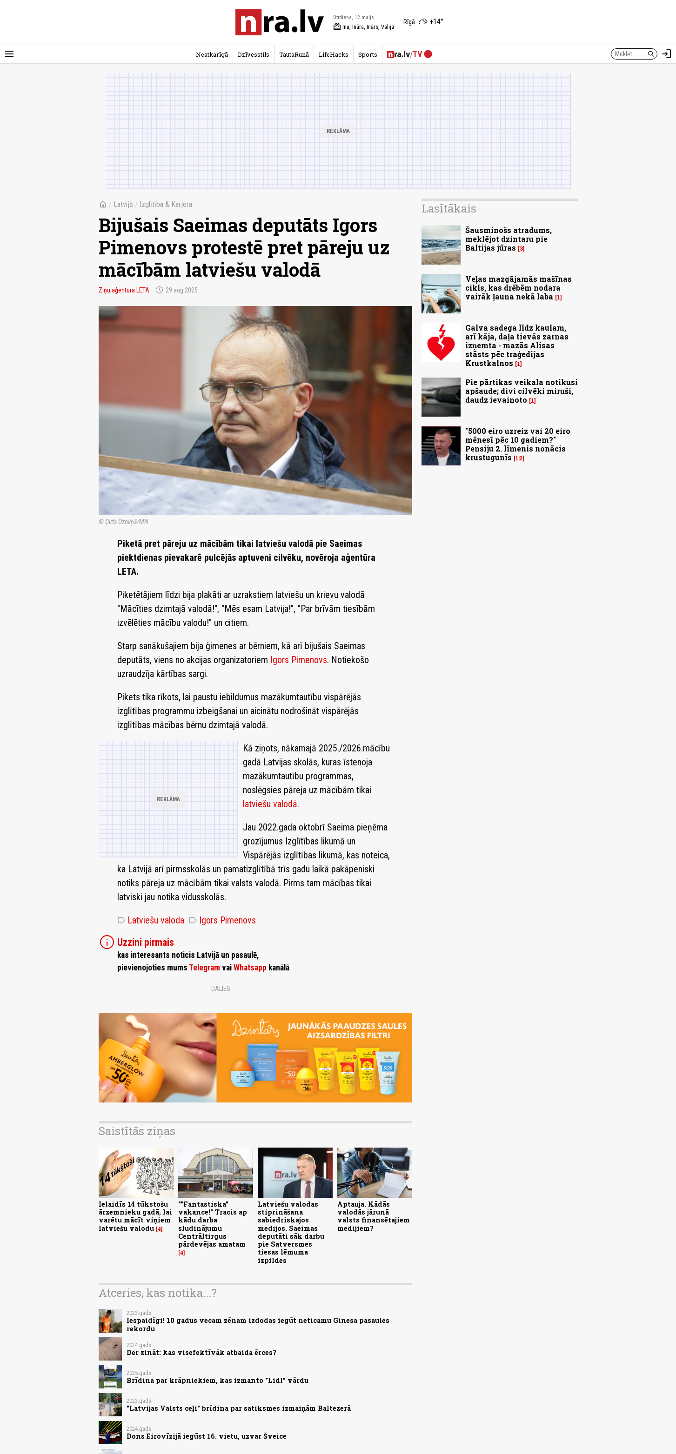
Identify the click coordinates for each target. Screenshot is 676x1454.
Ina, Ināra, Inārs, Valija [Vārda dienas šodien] (363, 27)
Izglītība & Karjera (166, 204)
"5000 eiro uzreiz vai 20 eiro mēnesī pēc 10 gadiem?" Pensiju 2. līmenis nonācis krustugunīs (517, 444)
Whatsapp (250, 967)
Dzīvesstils (253, 54)
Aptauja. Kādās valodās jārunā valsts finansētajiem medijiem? (373, 1216)
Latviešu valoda (150, 920)
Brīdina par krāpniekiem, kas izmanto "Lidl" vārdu (217, 1380)
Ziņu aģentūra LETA (124, 290)
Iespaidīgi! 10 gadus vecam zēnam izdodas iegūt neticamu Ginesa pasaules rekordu (258, 1324)
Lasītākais (449, 208)
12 (518, 458)
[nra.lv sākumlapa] (279, 22)
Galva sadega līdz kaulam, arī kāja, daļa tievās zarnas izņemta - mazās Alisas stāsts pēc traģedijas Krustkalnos (517, 345)
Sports (367, 54)
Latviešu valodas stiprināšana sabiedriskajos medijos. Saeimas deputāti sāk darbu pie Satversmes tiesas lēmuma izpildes (291, 1232)
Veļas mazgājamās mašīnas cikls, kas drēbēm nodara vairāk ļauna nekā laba (518, 287)
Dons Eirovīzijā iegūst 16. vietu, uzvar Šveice (207, 1436)
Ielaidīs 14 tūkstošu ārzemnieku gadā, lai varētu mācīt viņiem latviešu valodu (135, 1216)
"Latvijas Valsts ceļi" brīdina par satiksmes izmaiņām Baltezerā (239, 1408)
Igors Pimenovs (298, 659)
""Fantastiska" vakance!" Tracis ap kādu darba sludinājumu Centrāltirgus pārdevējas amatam (212, 1224)
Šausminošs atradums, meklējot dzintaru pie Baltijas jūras (508, 238)
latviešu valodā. (271, 804)
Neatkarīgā (212, 54)
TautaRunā (294, 54)
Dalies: (221, 988)
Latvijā (123, 204)
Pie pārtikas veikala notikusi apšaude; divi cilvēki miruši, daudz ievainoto (521, 391)
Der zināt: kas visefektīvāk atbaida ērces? (201, 1352)
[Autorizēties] (666, 54)
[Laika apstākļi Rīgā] (423, 22)
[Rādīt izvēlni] (9, 54)
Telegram (204, 967)
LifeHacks (333, 54)
